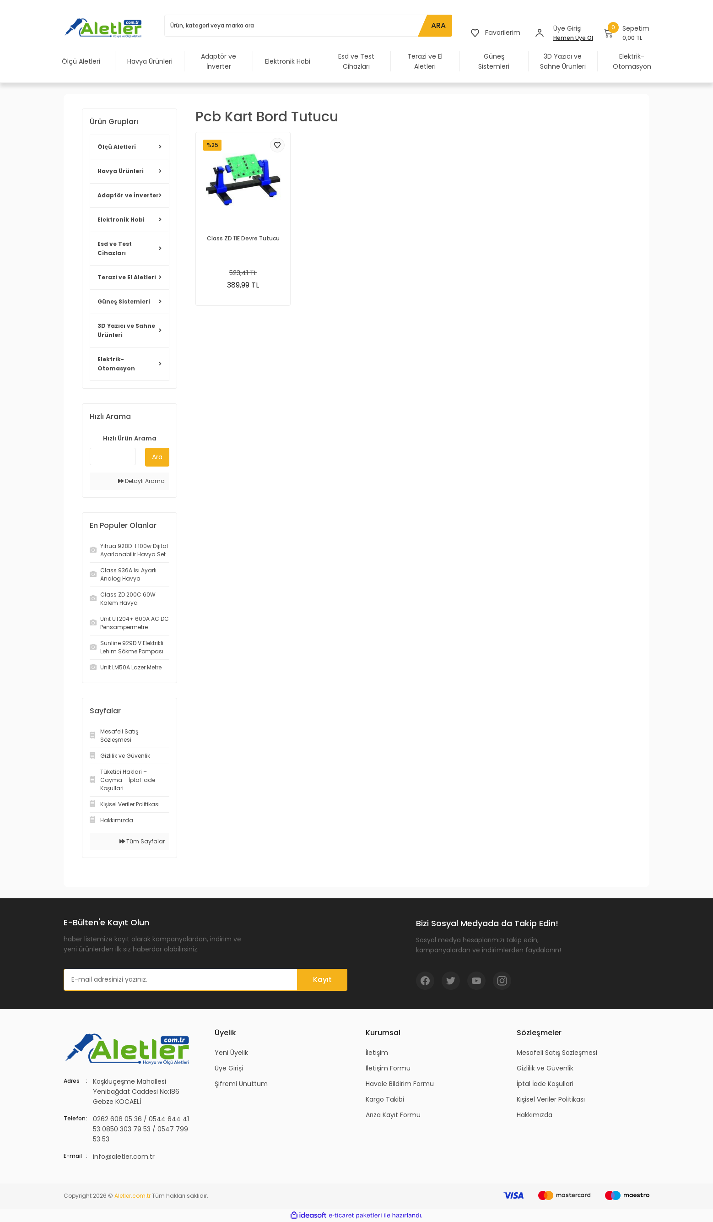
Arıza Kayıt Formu (393, 1114)
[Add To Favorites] (277, 145)
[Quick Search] (113, 456)
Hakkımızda (534, 1114)
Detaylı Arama (141, 481)
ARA (439, 25)
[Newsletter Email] (205, 980)
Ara (157, 457)
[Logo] (105, 27)
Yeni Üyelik (231, 1052)
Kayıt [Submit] (322, 979)
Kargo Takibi (385, 1099)
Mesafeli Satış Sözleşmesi (557, 1052)
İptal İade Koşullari (545, 1083)
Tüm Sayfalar (142, 841)
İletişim (377, 1052)
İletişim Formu (388, 1068)
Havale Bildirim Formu (400, 1083)
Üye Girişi (229, 1068)
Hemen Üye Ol (573, 38)
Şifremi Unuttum (241, 1083)
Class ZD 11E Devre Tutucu (243, 238)
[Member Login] (539, 33)
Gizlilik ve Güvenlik (545, 1068)
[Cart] (626, 33)
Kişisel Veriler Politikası (551, 1099)
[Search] (308, 26)
